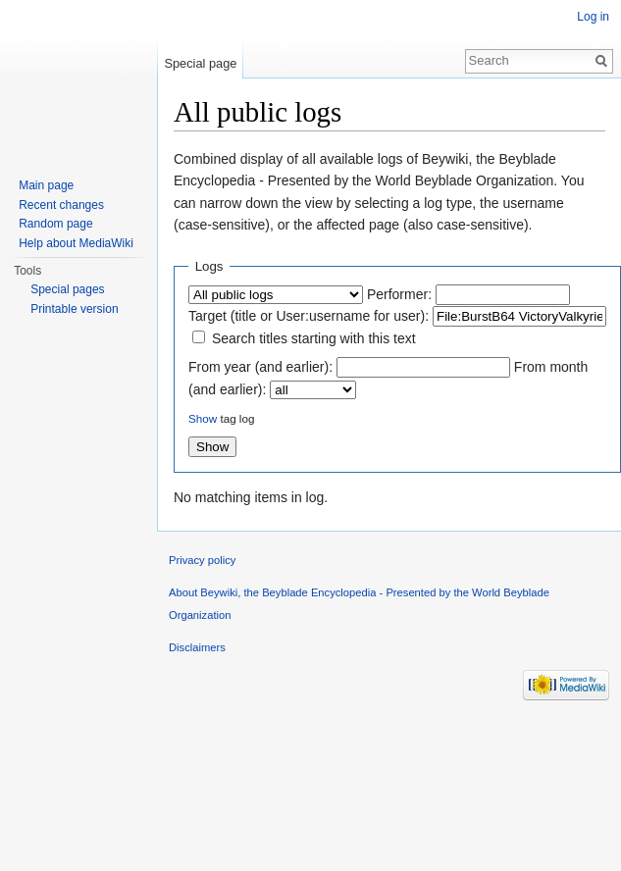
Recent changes (61, 205)
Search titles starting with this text (314, 338)
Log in (593, 17)
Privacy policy (202, 560)
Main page (46, 185)
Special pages (67, 289)
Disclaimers (197, 647)
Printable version (74, 309)
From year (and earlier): (260, 367)
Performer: (399, 294)
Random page (55, 224)
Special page (200, 63)
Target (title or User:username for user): (308, 316)
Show (202, 418)
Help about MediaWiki (76, 243)
